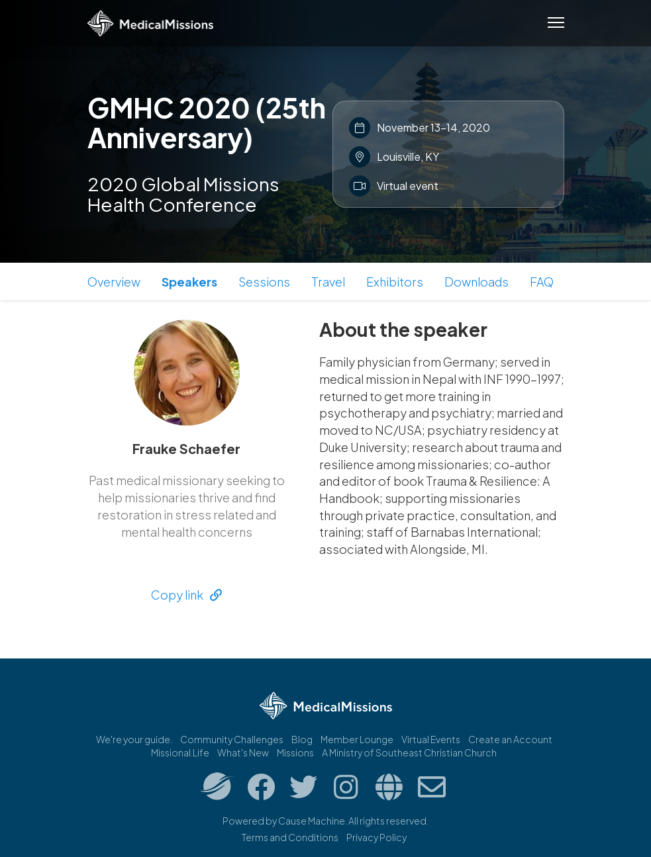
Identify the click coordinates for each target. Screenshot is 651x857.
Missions (295, 752)
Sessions (264, 281)
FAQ (542, 281)
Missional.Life (180, 752)
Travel (328, 281)
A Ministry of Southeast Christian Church (409, 752)
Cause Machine (311, 821)
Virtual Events (430, 739)
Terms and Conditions (290, 837)
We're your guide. (134, 739)
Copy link (186, 594)
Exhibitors (394, 281)
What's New (243, 752)
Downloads (476, 281)
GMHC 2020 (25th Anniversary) (206, 122)
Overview (113, 281)
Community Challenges (231, 739)
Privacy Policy (376, 837)
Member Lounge (357, 739)
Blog (302, 739)
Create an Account (510, 739)
